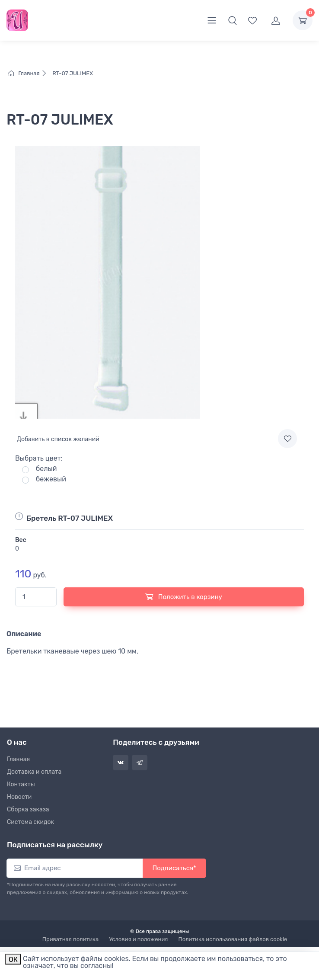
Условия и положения (138, 939)
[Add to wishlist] (287, 438)
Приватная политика (70, 939)
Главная (29, 73)
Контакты (21, 784)
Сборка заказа (28, 809)
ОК (13, 959)
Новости (19, 797)
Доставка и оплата (34, 772)
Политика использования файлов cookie (232, 939)
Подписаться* (174, 868)
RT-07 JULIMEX (72, 73)
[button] (232, 20)
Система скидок (30, 822)
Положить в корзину (183, 596)
